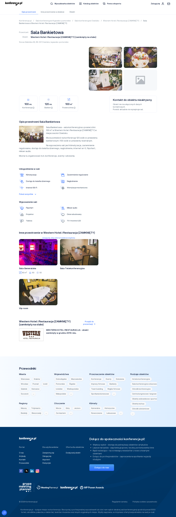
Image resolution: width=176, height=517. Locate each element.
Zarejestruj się (48, 453)
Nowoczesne (96, 413)
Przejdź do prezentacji (89, 322)
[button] (88, 4)
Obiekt (72, 12)
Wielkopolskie (73, 389)
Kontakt (22, 459)
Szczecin (24, 394)
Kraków (37, 379)
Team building (97, 389)
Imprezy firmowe (98, 384)
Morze (58, 408)
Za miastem (61, 413)
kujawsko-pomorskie (59, 42)
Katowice (35, 389)
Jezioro (77, 408)
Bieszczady (36, 413)
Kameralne (95, 408)
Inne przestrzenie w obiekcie (52, 12)
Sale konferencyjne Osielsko (87, 21)
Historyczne (110, 408)
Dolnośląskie (61, 379)
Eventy (108, 379)
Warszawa (25, 379)
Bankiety (113, 384)
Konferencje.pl (25, 21)
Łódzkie (59, 389)
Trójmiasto (35, 408)
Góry (68, 408)
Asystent (46, 459)
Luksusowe (111, 413)
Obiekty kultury (138, 404)
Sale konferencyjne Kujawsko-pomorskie (53, 21)
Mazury (24, 408)
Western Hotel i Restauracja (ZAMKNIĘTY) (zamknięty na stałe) (63, 37)
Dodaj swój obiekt (73, 453)
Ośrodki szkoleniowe (140, 409)
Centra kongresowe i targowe (144, 394)
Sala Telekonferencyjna (72, 268)
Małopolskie (61, 394)
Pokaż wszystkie (27, 194)
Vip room (23, 308)
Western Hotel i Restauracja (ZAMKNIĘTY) (121, 21)
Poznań (36, 384)
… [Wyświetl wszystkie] (33, 394)
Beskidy (24, 413)
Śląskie (72, 384)
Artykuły (22, 456)
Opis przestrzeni (29, 12)
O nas (21, 453)
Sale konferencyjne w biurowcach (146, 384)
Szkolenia (120, 379)
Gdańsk (24, 389)
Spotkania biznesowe (100, 394)
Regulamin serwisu (119, 502)
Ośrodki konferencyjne (141, 389)
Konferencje (96, 379)
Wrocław (24, 384)
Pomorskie (60, 384)
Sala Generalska (27, 268)
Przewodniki (24, 463)
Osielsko (46, 42)
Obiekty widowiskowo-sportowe (145, 399)
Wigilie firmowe (113, 389)
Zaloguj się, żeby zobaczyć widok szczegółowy (58, 238)
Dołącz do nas (101, 467)
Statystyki (46, 463)
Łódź (45, 384)
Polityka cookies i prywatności (145, 502)
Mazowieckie (76, 379)
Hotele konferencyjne (141, 379)
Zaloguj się (46, 456)
